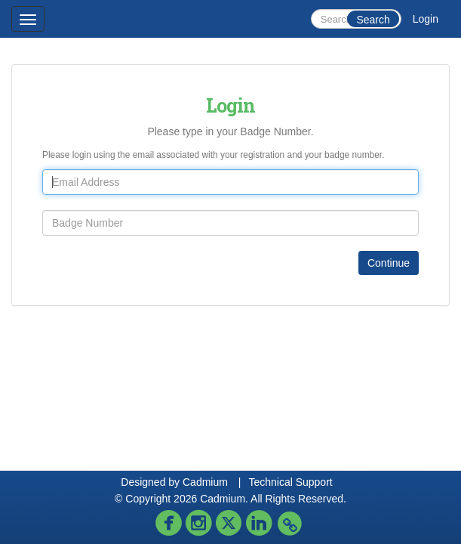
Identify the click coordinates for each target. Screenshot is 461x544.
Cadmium (205, 482)
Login (425, 19)
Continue (388, 263)
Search (372, 20)
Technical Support (290, 482)
